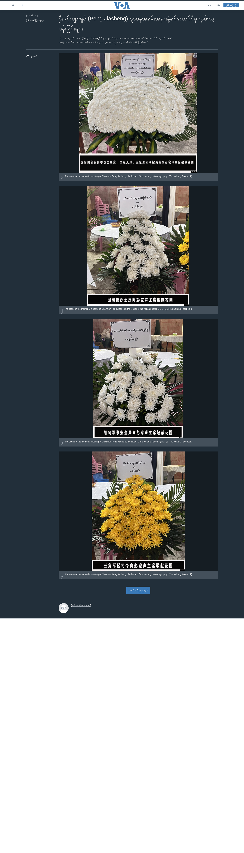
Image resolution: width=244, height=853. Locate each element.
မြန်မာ (23, 5)
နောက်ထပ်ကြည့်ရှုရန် (138, 590)
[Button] (31, 56)
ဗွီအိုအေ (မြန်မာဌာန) (35, 20)
